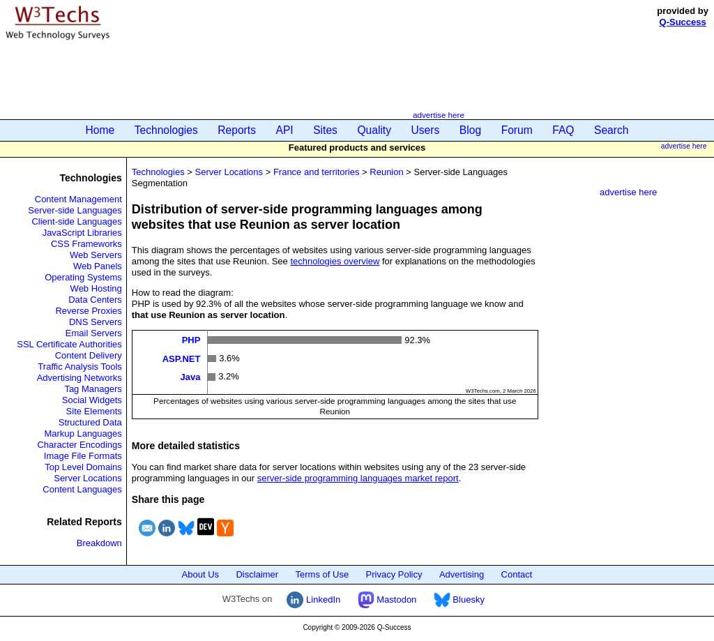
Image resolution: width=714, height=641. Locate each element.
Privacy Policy (394, 574)
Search (611, 130)
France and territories (316, 172)
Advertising (461, 574)
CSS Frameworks (86, 244)
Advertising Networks (79, 377)
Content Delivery (88, 355)
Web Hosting (96, 288)
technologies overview (334, 261)
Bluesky (459, 599)
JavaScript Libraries (82, 232)
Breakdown (99, 543)
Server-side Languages (74, 210)
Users (425, 130)
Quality (374, 130)
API (285, 130)
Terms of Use (322, 574)
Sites (325, 130)
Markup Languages (82, 433)
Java (190, 377)
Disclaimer (257, 574)
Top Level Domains (83, 467)
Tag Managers (92, 389)
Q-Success (683, 22)
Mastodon (387, 599)
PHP (191, 340)
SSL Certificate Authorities (69, 344)
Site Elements (94, 411)
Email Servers (94, 333)
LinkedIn (313, 599)
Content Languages (82, 489)
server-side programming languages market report (358, 478)
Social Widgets (92, 400)
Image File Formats (83, 456)
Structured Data (90, 422)
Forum (517, 130)
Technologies (166, 130)
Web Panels (97, 266)
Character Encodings (79, 444)
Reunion (386, 172)
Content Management (78, 199)
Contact (517, 574)
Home (100, 130)
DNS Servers (95, 322)
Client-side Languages (76, 221)
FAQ (563, 130)
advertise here (438, 114)
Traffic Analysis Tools (79, 366)
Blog (470, 130)
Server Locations (88, 478)
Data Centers (95, 299)
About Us (200, 574)
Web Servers (96, 255)
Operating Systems (83, 277)
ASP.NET (181, 358)
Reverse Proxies (88, 311)
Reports (237, 130)
